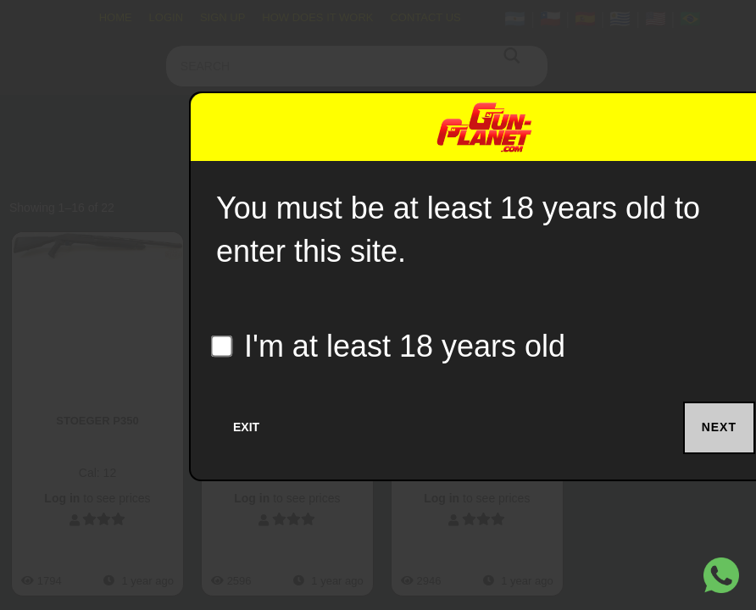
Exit (246, 427)
